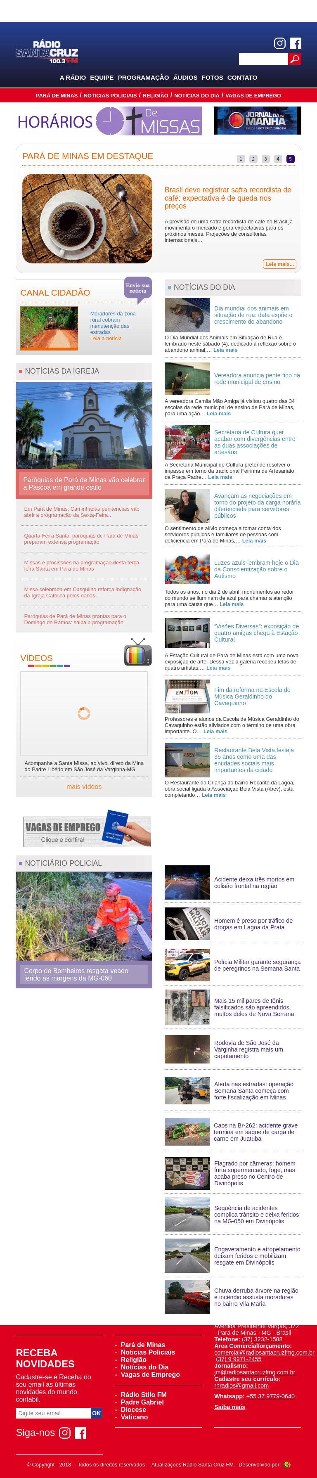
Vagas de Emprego (253, 95)
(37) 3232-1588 (262, 1339)
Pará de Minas (57, 95)
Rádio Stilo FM (141, 1394)
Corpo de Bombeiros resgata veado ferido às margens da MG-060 (76, 974)
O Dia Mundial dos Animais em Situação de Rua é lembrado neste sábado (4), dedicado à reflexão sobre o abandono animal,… (230, 343)
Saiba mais (229, 1407)
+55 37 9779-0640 (270, 1396)
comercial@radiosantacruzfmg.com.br (264, 1352)
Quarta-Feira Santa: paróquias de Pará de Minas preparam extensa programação (81, 539)
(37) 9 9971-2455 (238, 1359)
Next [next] (307, 220)
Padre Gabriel (139, 1402)
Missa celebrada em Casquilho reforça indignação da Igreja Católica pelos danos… (82, 592)
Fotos (212, 77)
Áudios (185, 77)
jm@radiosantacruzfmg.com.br (254, 1372)
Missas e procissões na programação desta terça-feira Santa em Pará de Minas (82, 565)
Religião (155, 95)
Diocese (130, 1409)
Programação (143, 77)
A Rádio (73, 77)
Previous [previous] (10, 220)
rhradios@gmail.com (241, 1385)
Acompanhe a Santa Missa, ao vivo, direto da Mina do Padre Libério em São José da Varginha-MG (84, 766)
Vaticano (131, 1417)
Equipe (102, 77)
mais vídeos (84, 786)
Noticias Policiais (110, 95)
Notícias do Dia (197, 95)
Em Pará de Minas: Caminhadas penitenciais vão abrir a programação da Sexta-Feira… (82, 512)
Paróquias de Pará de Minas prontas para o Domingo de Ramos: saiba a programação (75, 619)
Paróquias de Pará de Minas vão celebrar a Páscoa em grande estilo (83, 483)
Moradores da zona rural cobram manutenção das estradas (113, 325)
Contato (242, 77)
